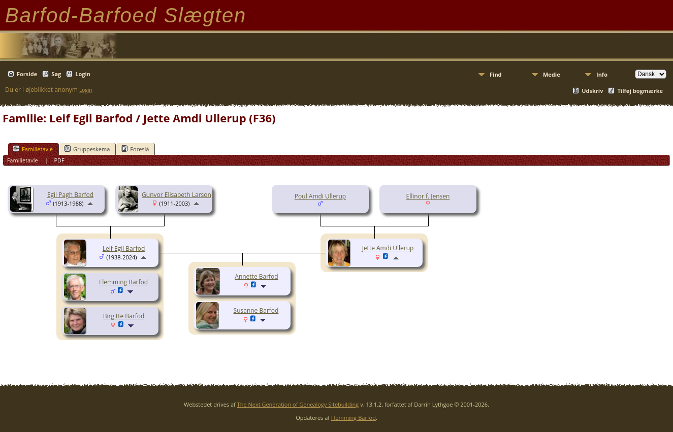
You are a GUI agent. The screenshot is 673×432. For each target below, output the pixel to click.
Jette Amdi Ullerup (388, 248)
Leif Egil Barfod (124, 248)
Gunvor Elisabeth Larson (176, 194)
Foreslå (135, 149)
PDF (59, 160)
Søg (56, 74)
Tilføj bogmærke (640, 90)
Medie (551, 74)
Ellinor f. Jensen (428, 196)
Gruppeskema (87, 149)
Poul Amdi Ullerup (320, 196)
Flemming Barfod (123, 282)
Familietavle (33, 149)
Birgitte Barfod (124, 316)
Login (82, 74)
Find (496, 74)
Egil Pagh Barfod (70, 194)
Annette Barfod (256, 276)
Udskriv (592, 90)
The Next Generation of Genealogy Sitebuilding (298, 404)
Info (601, 74)
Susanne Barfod (256, 310)
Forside (27, 74)
